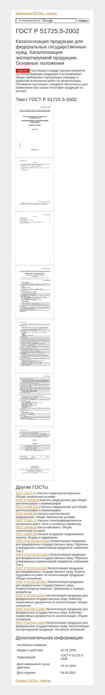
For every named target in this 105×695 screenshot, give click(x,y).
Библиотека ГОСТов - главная (36, 13)
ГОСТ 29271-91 (26, 493)
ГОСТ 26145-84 (26, 513)
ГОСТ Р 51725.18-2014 (31, 581)
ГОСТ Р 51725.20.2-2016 (33, 541)
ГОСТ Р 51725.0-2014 (30, 595)
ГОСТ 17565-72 (26, 520)
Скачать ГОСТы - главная (33, 680)
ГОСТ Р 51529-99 (27, 500)
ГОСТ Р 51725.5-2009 (30, 622)
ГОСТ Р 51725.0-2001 (30, 609)
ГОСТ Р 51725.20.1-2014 (33, 554)
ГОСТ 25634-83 (26, 534)
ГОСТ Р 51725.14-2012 (31, 568)
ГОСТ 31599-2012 (28, 507)
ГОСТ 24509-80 (26, 527)
